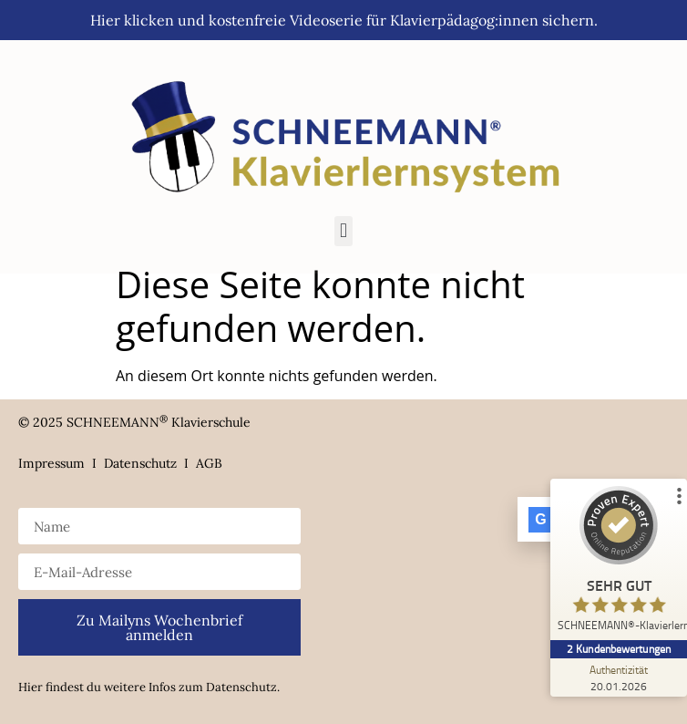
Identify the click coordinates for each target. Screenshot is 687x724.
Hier (30, 687)
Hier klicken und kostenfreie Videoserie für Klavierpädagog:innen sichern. (344, 20)
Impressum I (61, 463)
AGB (209, 463)
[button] (343, 231)
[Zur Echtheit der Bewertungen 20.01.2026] (618, 677)
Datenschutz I (150, 463)
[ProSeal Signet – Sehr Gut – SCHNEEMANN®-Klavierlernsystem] (618, 563)
